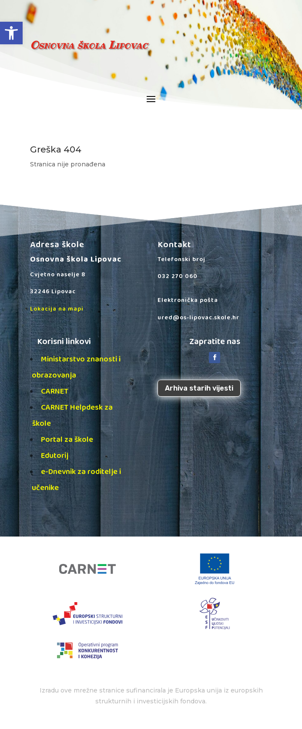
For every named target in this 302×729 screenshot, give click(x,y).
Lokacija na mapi (57, 309)
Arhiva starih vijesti (199, 388)
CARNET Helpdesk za (84, 407)
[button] (11, 33)
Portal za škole (67, 440)
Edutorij (54, 456)
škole (41, 424)
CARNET (54, 391)
